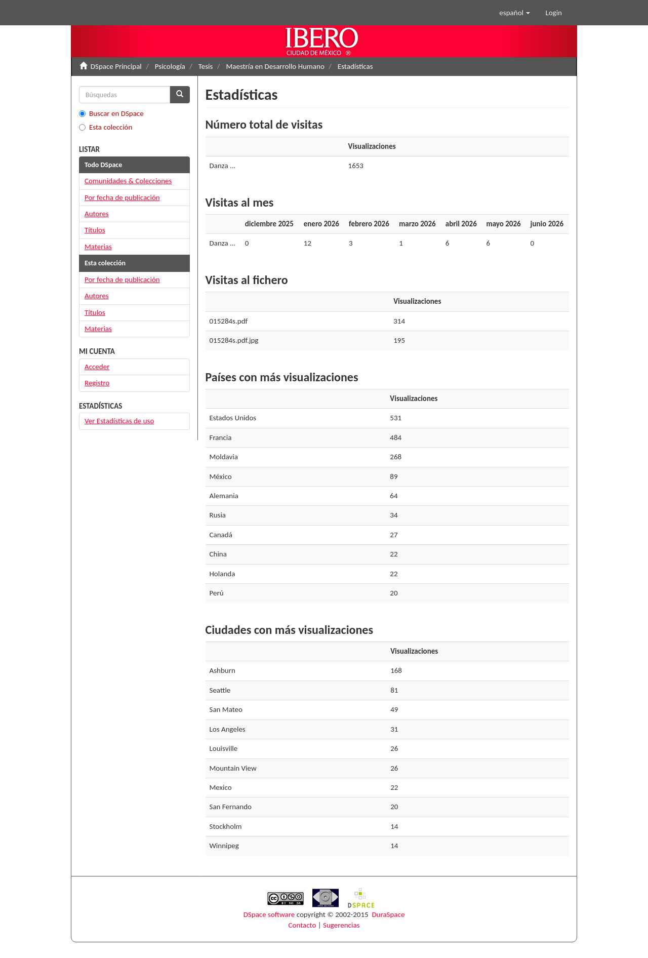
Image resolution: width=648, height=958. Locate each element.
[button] (515, 12)
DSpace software (269, 914)
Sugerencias (341, 925)
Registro (97, 382)
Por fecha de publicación (122, 197)
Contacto (302, 925)
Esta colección (105, 127)
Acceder (97, 366)
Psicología (170, 66)
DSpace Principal (116, 66)
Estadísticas (355, 66)
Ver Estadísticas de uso (119, 420)
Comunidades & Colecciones (128, 180)
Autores (97, 213)
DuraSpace (388, 914)
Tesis (205, 66)
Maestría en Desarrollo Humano (275, 66)
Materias (98, 246)
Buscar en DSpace (111, 113)
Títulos (95, 229)
